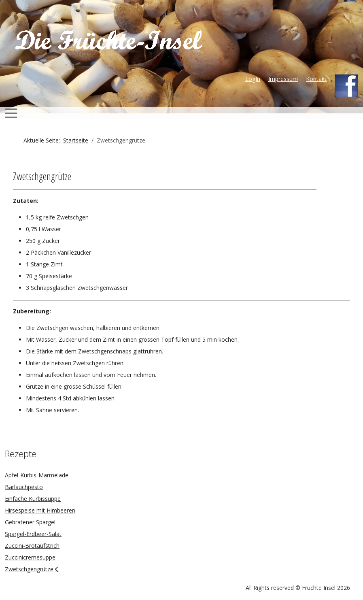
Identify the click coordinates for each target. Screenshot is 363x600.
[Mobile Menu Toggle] (11, 113)
